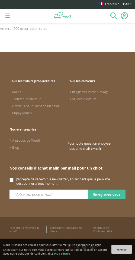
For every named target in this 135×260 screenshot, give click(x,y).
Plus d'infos (62, 253)
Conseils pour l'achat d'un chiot (35, 106)
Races (16, 92)
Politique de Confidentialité (102, 229)
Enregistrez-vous (106, 194)
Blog (15, 147)
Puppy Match (22, 113)
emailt (96, 148)
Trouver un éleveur (26, 99)
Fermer (122, 249)
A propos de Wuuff (26, 140)
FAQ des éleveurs (83, 99)
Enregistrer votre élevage (89, 92)
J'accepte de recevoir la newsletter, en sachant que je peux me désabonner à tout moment (63, 181)
